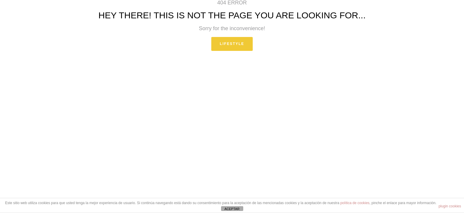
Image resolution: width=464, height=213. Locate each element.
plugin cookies (450, 206)
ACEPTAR (231, 209)
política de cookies (355, 203)
